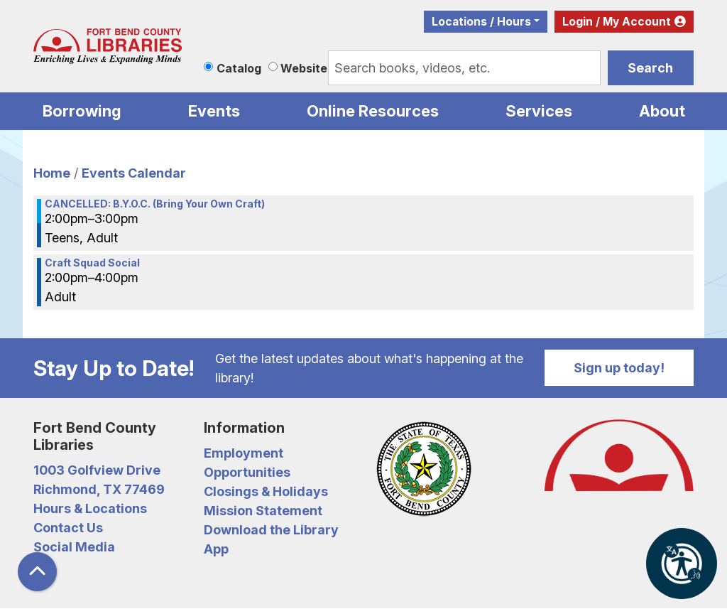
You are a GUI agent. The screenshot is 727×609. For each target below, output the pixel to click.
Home (51, 173)
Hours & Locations (90, 508)
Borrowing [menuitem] (82, 111)
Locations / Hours (481, 21)
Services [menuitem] (538, 111)
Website (303, 68)
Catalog (239, 68)
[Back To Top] (37, 571)
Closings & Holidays (266, 491)
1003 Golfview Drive (96, 470)
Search (650, 67)
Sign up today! (619, 367)
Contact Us (68, 527)
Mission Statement (263, 510)
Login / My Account (616, 21)
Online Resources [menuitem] (373, 111)
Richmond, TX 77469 (99, 489)
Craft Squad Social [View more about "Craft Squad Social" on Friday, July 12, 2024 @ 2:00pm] (92, 263)
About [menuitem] (662, 111)
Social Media (74, 546)
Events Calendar (134, 173)
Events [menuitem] (214, 111)
